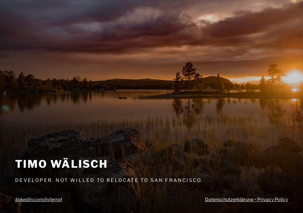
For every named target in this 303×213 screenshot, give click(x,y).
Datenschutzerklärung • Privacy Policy (246, 199)
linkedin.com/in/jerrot (38, 199)
